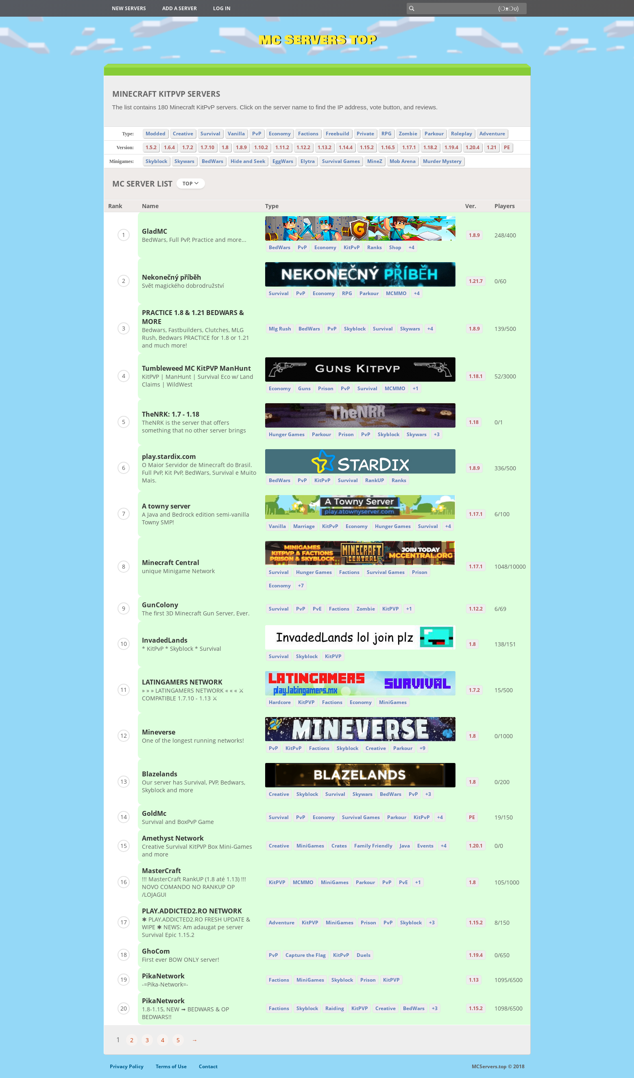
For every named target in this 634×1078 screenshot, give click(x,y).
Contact (208, 1066)
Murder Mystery (442, 161)
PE (507, 147)
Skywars (184, 161)
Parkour (434, 133)
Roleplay (461, 133)
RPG (386, 133)
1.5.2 (151, 147)
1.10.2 (261, 147)
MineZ (374, 161)
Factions (308, 133)
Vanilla (236, 133)
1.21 (492, 147)
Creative (183, 133)
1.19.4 (451, 147)
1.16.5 (388, 147)
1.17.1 (409, 147)
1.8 (225, 147)
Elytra (308, 161)
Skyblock (156, 161)
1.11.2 (282, 147)
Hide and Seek (248, 161)
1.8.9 (241, 147)
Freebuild (337, 133)
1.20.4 (472, 147)
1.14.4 (346, 147)
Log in (222, 8)
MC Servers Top (317, 40)
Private (365, 133)
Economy (280, 133)
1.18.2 (430, 147)
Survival (210, 133)
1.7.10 (207, 147)
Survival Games (341, 161)
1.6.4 (169, 147)
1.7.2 (187, 147)
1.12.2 (303, 147)
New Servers (129, 8)
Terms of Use (171, 1066)
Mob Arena (403, 161)
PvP (256, 133)
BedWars (212, 161)
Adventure (492, 133)
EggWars (282, 161)
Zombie (408, 133)
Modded (156, 133)
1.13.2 (324, 147)
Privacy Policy (127, 1066)
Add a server (179, 8)
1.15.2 (367, 147)
